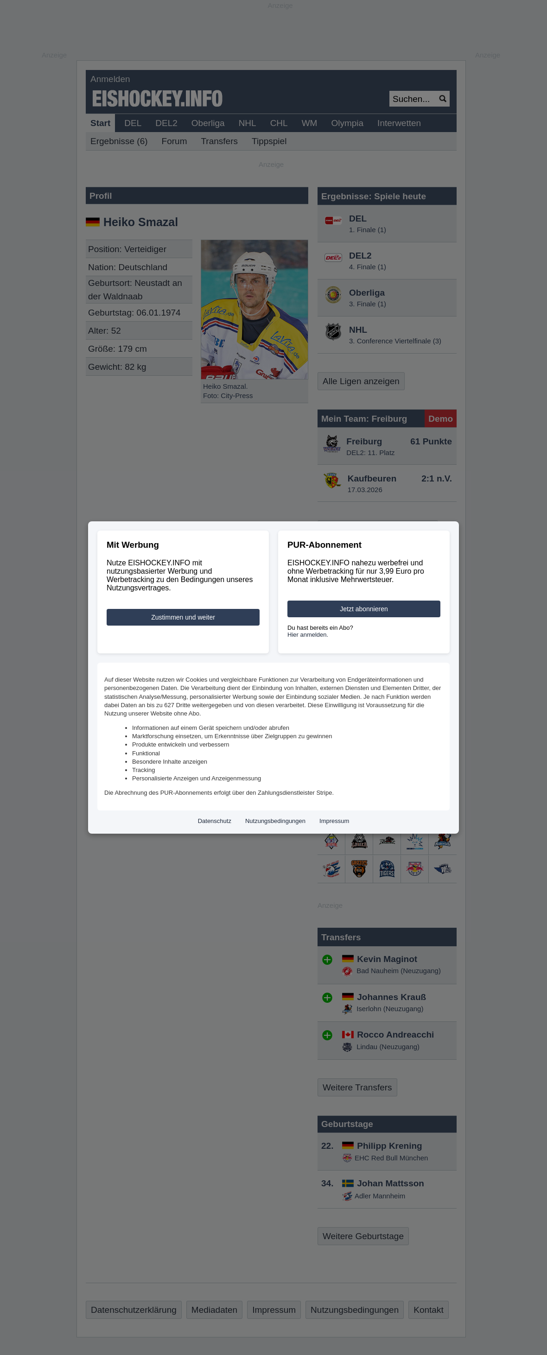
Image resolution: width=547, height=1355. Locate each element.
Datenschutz (214, 820)
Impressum (334, 820)
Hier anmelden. (307, 634)
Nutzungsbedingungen (275, 820)
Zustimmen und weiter (183, 617)
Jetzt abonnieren (364, 609)
